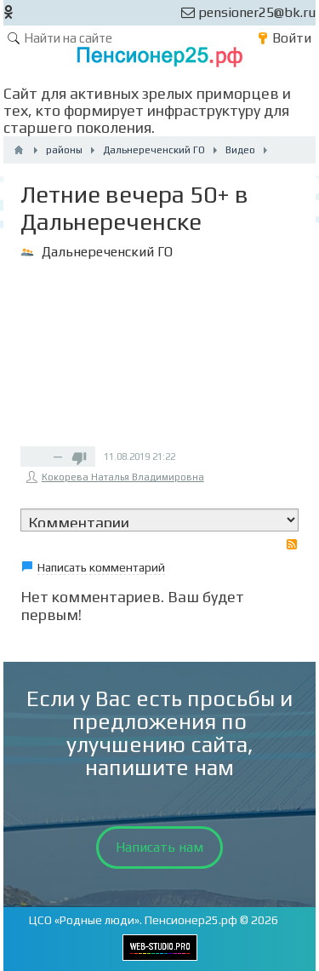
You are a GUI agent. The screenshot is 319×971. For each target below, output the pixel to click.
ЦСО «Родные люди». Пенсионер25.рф (133, 920)
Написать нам (159, 847)
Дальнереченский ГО (107, 252)
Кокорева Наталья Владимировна (123, 477)
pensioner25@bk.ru (248, 12)
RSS (292, 544)
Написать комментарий (101, 567)
